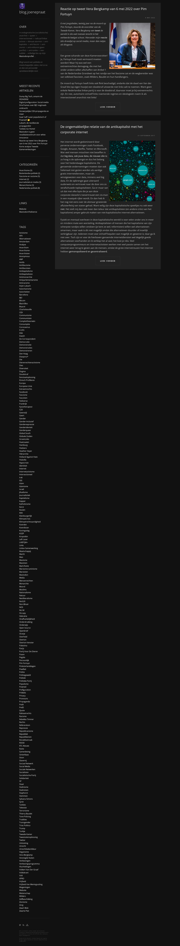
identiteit (23, 465)
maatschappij (25, 551)
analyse (22, 244)
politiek (22, 678)
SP (20, 781)
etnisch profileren (27, 380)
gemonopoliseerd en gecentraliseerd (88, 251)
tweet (97, 30)
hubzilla (22, 459)
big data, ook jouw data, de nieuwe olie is (86, 155)
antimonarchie (25, 277)
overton (22, 639)
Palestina (23, 645)
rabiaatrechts (25, 713)
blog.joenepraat (32, 11)
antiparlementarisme (28, 280)
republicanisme (26, 731)
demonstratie (25, 345)
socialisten (24, 772)
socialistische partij (27, 775)
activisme (23, 233)
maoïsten (23, 563)
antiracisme (24, 283)
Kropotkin (23, 536)
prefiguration (25, 690)
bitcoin (22, 300)
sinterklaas (24, 754)
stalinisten (23, 790)
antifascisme (24, 265)
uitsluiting (23, 843)
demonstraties (25, 348)
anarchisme (24, 250)
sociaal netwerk (26, 763)
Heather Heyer (25, 451)
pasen (22, 654)
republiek (23, 734)
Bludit (29, 938)
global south (25, 433)
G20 (21, 409)
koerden (23, 524)
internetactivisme (26, 471)
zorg (21, 905)
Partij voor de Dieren (28, 651)
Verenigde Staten (26, 858)
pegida (22, 657)
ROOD (22, 743)
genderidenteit (25, 427)
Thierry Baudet (25, 813)
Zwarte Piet (24, 911)
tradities (23, 819)
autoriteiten (24, 292)
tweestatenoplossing (28, 837)
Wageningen (24, 887)
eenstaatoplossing (27, 377)
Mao (21, 557)
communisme (25, 315)
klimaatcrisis (24, 518)
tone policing (25, 816)
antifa (21, 262)
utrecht (22, 846)
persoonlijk (24, 660)
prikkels (22, 692)
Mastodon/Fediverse (28, 212)
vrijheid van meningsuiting (30, 884)
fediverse (23, 401)
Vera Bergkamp (26, 855)
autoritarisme (25, 289)
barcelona (23, 294)
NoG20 (22, 601)
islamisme (23, 486)
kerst (21, 507)
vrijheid (22, 881)
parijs (21, 648)
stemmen (23, 796)
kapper (22, 501)
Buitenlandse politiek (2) (29, 173)
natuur (22, 595)
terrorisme (24, 810)
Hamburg (23, 445)
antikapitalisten (26, 274)
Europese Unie (25, 386)
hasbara (23, 448)
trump (22, 828)
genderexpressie (26, 424)
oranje (22, 633)
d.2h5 (21, 330)
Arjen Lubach (25, 286)
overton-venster (26, 642)
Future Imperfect (39, 939)
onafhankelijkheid (27, 619)
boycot (22, 306)
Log (44, 938)
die (20, 359)
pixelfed (22, 669)
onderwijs (23, 625)
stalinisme (23, 787)
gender (22, 418)
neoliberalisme (25, 598)
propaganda (24, 701)
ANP (21, 259)
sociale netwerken (27, 769)
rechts (22, 722)
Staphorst (23, 793)
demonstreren (25, 350)
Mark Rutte (24, 566)
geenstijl (23, 412)
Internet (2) (24, 179)
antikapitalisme (26, 271)
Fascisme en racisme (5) (29, 176)
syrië (21, 802)
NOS (21, 607)
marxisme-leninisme (28, 569)
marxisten (23, 572)
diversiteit (23, 368)
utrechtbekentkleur (27, 849)
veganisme (24, 852)
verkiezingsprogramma (29, 863)
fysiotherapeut (25, 406)
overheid (23, 636)
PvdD (21, 707)
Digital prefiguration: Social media (34, 102)
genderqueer (25, 430)
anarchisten (24, 253)
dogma (22, 371)
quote (22, 710)
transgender (24, 822)
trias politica (24, 825)
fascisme (23, 395)
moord (22, 586)
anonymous (24, 256)
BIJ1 (20, 297)
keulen (22, 510)
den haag (23, 353)
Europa (22, 383)
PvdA (21, 704)
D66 (21, 333)
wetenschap (24, 893)
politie (22, 672)
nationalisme (25, 592)
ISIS (20, 480)
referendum (24, 725)
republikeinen (25, 737)
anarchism (24, 247)
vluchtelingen (25, 866)
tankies (22, 805)
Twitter (22, 840)
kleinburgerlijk (25, 516)
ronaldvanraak (25, 740)
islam (21, 483)
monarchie (24, 583)
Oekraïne (23, 616)
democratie (24, 342)
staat (21, 784)
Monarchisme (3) (26, 185)
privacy (22, 695)
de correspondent (27, 339)
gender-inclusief (26, 421)
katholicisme (24, 504)
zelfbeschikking (25, 899)
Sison (21, 757)
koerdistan (24, 527)
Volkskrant (23, 872)
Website (22, 209)
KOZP (21, 533)
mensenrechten (26, 580)
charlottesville (25, 309)
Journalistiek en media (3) (30, 182)
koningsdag (24, 530)
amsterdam (24, 241)
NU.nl (21, 610)
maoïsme (23, 560)
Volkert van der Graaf (28, 869)
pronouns (23, 698)
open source (25, 628)
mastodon (23, 575)
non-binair (24, 604)
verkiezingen (24, 860)
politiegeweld (25, 675)
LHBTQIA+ (23, 542)
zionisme (23, 902)
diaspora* (23, 356)
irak (20, 477)
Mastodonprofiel (26, 56)
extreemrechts (25, 389)
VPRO (21, 878)
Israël (21, 489)
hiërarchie (23, 454)
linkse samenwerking (28, 548)
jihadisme (23, 492)
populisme (23, 684)
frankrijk (23, 403)
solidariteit (24, 778)
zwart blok (23, 908)
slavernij (23, 760)
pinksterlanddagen (27, 666)
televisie (23, 807)
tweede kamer (25, 834)
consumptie (24, 324)
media (22, 577)
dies (21, 365)
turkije (22, 831)
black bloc (23, 303)
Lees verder (108, 107)
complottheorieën (27, 321)
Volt (21, 875)
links (21, 545)
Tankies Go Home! (27, 129)
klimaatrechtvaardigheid (30, 521)
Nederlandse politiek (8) (29, 188)
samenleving (24, 751)
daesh (22, 336)
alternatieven (25, 238)
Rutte (21, 749)
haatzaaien (24, 442)
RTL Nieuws (24, 746)
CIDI (21, 312)
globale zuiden (25, 436)
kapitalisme (24, 498)
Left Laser (23, 539)
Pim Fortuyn (24, 663)
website (22, 890)
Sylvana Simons (26, 799)
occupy (22, 613)
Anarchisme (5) (25, 170)
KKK (21, 513)
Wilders (22, 896)
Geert (21, 415)
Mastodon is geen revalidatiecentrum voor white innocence (32, 135)
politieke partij (25, 681)
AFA (20, 235)
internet (22, 468)
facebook (23, 392)
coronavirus (24, 327)
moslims (23, 589)
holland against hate (28, 457)
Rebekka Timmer (26, 719)
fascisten (23, 398)
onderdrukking (25, 622)
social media (24, 766)
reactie (104, 37)
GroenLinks (24, 439)
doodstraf (23, 374)
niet (62, 209)
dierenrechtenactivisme (29, 362)
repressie (23, 728)
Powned (22, 687)
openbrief (23, 631)
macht (22, 554)
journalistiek (24, 495)
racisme (23, 716)
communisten (25, 318)
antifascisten (24, 268)
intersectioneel (25, 474)
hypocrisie (23, 462)
